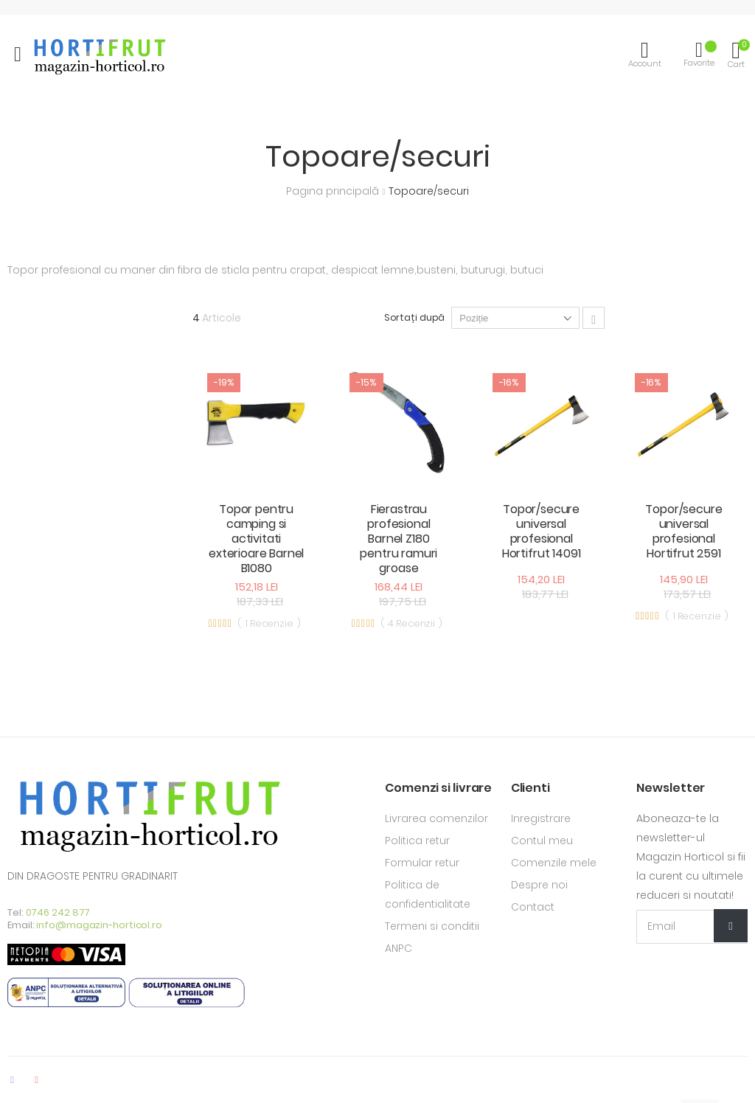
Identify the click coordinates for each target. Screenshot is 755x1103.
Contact (532, 907)
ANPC (398, 948)
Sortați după (414, 317)
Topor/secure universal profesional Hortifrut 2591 (683, 531)
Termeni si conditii (432, 926)
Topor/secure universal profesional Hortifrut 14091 (541, 531)
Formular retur (422, 862)
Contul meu (542, 840)
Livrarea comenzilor (436, 818)
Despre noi (539, 884)
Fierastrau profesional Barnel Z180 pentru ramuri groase (398, 539)
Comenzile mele (553, 862)
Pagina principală (334, 191)
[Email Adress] (692, 927)
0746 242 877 (58, 912)
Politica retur (417, 840)
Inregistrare (541, 818)
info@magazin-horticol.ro (99, 925)
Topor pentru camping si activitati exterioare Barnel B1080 (256, 539)
